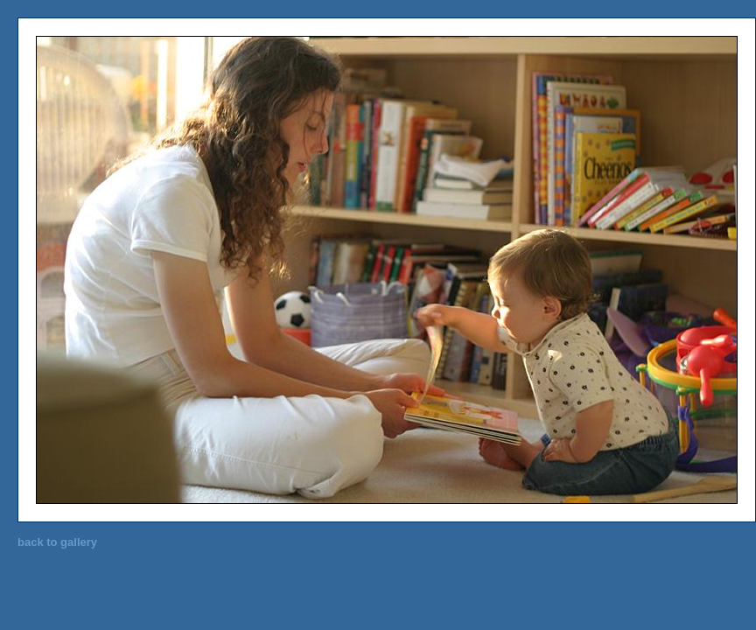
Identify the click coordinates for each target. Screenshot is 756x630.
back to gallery (57, 542)
